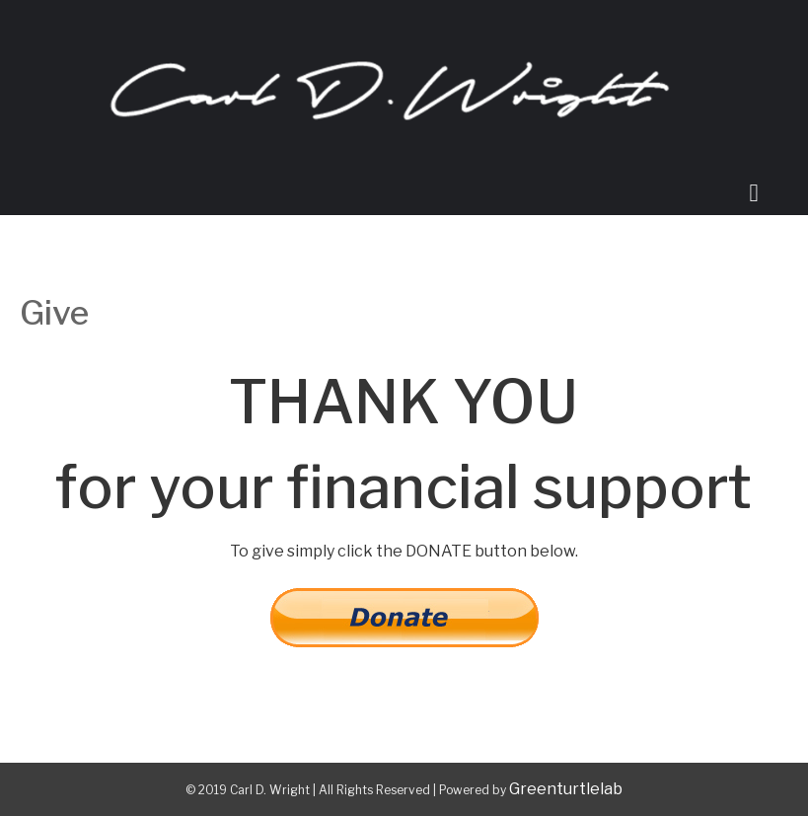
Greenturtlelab (566, 788)
